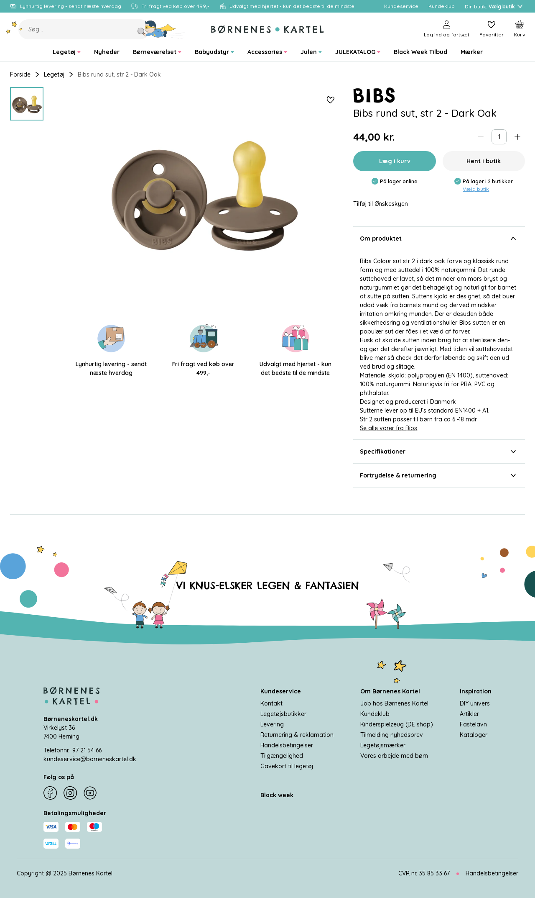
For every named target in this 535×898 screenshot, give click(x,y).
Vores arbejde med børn (394, 755)
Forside (20, 74)
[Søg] (162, 29)
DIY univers (475, 703)
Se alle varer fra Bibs (388, 428)
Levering (272, 724)
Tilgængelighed (281, 755)
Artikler (469, 714)
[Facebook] (50, 793)
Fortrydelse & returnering (439, 475)
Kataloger (473, 735)
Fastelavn (473, 724)
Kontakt (271, 703)
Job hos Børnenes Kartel (394, 703)
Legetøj (54, 74)
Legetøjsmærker (382, 745)
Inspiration (476, 691)
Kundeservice (280, 691)
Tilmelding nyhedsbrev (391, 735)
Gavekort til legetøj (286, 766)
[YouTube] (90, 793)
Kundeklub (375, 714)
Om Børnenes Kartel (390, 691)
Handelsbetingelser (286, 745)
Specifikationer (439, 451)
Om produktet (439, 238)
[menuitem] (66, 52)
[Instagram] (70, 793)
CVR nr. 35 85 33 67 (424, 873)
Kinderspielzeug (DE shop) (396, 724)
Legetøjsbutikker (283, 714)
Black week (276, 795)
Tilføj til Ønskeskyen (380, 204)
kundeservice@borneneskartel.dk (89, 759)
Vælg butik (476, 189)
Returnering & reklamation (297, 735)
